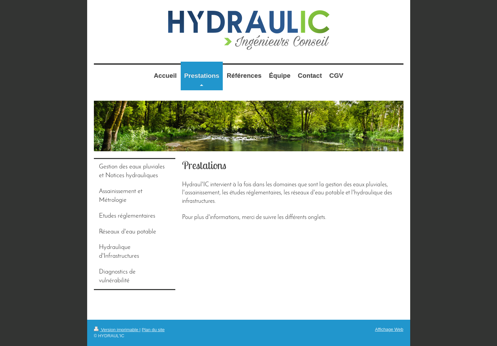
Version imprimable (117, 329)
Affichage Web (389, 329)
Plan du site (153, 329)
